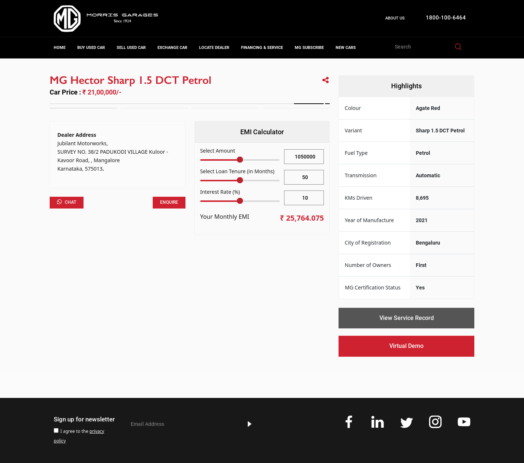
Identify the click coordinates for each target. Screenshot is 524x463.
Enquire (169, 202)
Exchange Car (172, 47)
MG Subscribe (309, 47)
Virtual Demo (406, 345)
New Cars (346, 47)
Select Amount (217, 150)
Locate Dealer (214, 47)
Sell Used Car (131, 47)
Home (60, 47)
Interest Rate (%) (220, 191)
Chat (66, 202)
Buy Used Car (91, 47)
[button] (321, 104)
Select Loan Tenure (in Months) (237, 171)
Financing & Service (262, 47)
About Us (395, 18)
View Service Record (406, 317)
